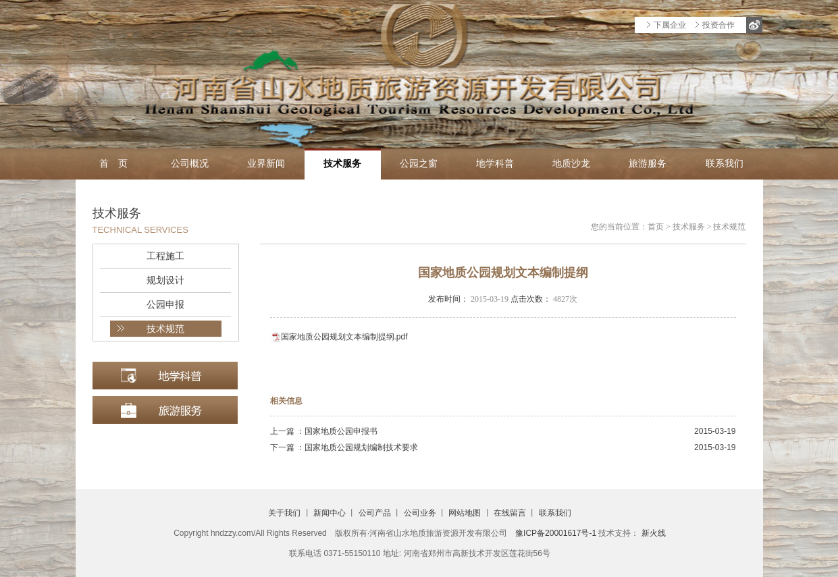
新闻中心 (329, 513)
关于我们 (284, 513)
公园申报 (165, 304)
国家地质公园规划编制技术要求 (361, 447)
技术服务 (342, 164)
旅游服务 (647, 164)
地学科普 (495, 164)
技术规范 (165, 328)
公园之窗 (419, 164)
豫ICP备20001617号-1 (555, 533)
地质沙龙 (571, 164)
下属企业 (670, 25)
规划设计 (165, 280)
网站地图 (464, 513)
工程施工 (165, 255)
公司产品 (375, 513)
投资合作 (718, 25)
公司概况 (190, 164)
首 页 (113, 164)
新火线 (653, 533)
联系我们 (724, 164)
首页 (656, 226)
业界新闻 (266, 164)
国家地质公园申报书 (341, 431)
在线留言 (510, 513)
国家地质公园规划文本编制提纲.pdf (344, 336)
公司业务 (420, 513)
